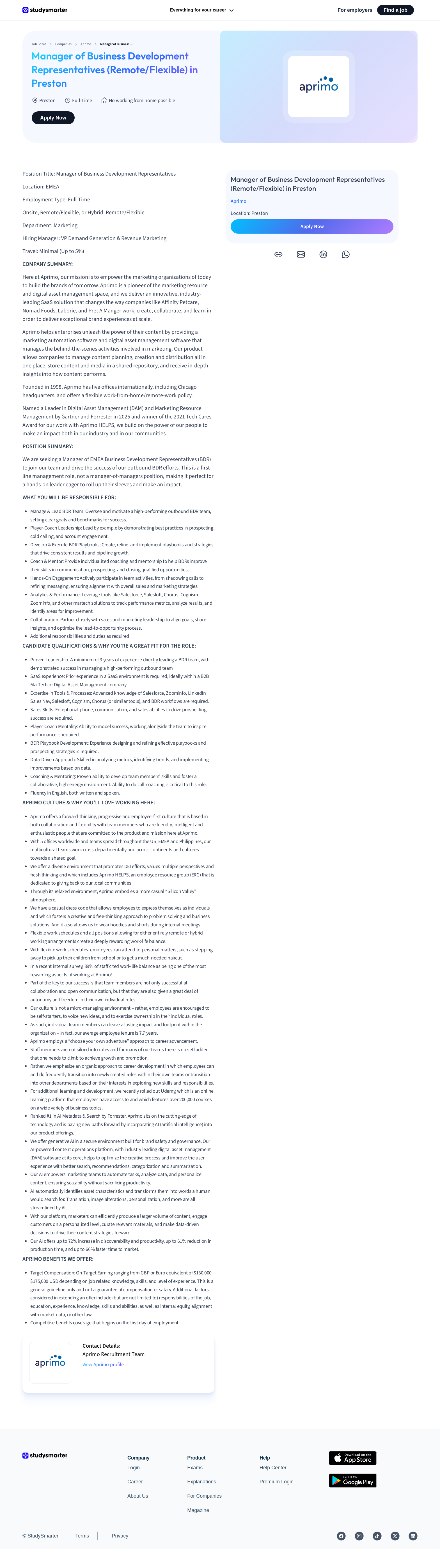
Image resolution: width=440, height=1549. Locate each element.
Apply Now (53, 118)
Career (135, 1481)
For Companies (204, 1496)
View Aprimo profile (103, 1364)
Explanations (201, 1481)
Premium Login (277, 1481)
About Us (137, 1496)
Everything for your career (202, 10)
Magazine (198, 1510)
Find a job (395, 10)
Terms (82, 1536)
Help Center (273, 1467)
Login (133, 1467)
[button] (278, 254)
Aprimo (238, 201)
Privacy (120, 1536)
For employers (355, 10)
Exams (195, 1467)
